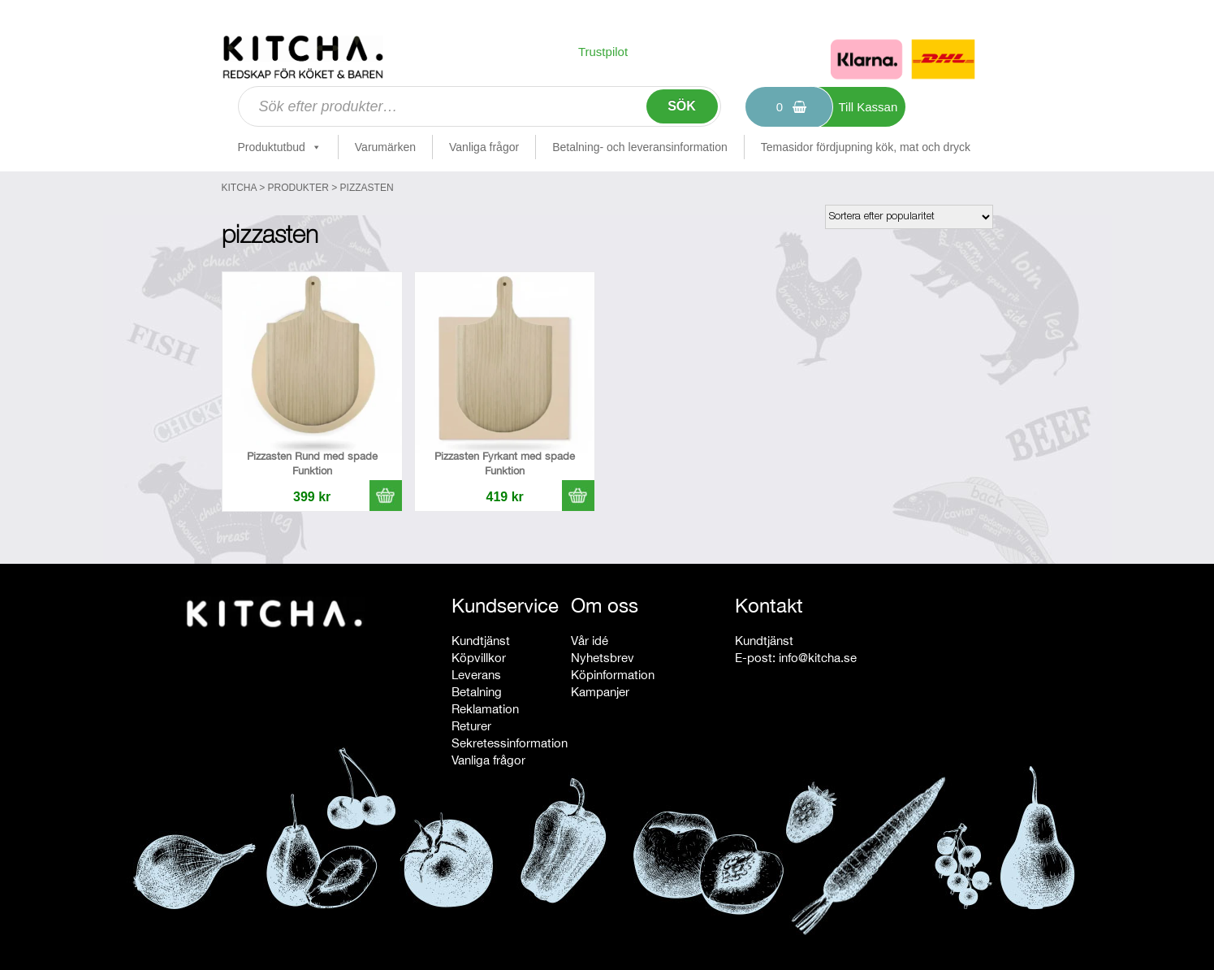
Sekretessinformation (509, 743)
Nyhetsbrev (602, 658)
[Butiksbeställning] (909, 217)
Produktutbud (280, 147)
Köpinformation (613, 675)
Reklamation (485, 709)
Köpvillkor (478, 658)
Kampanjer (600, 692)
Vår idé (589, 640)
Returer (471, 726)
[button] (385, 495)
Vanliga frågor (484, 147)
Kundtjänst (480, 640)
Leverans (476, 675)
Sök (681, 106)
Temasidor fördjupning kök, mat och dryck (865, 147)
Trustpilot (603, 51)
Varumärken (385, 147)
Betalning (476, 692)
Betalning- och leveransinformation (640, 147)
